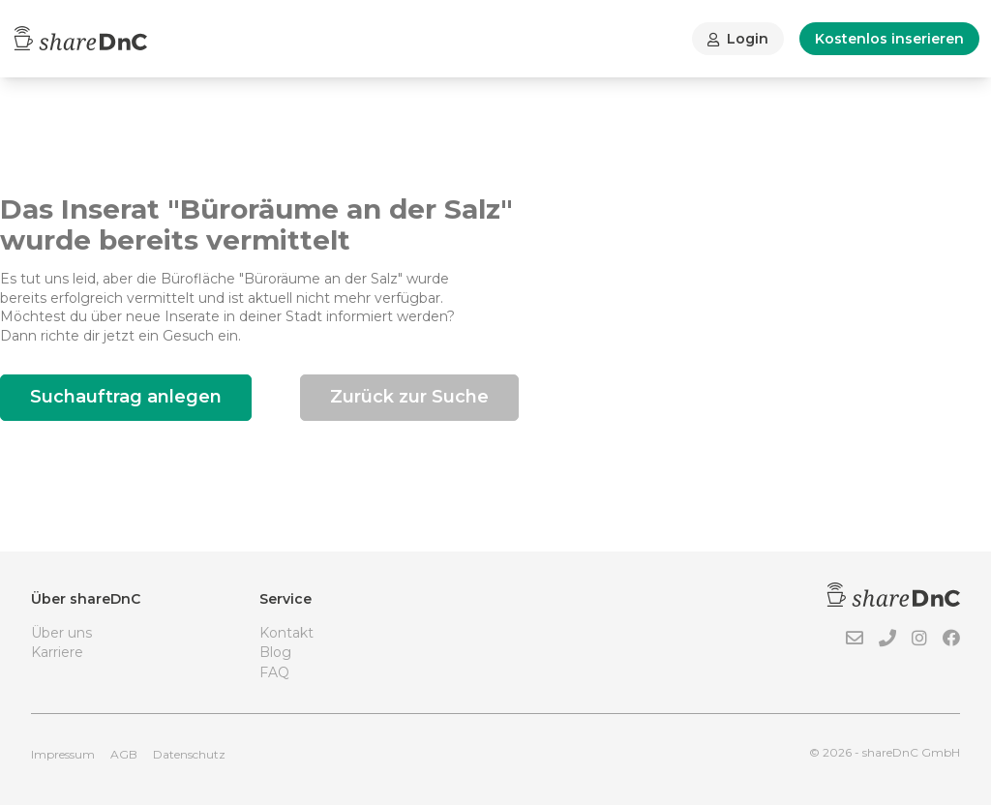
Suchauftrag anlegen (126, 396)
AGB (123, 754)
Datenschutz (189, 754)
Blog (275, 652)
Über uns (61, 632)
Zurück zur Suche (409, 396)
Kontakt (286, 632)
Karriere (57, 652)
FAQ (274, 672)
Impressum (63, 754)
